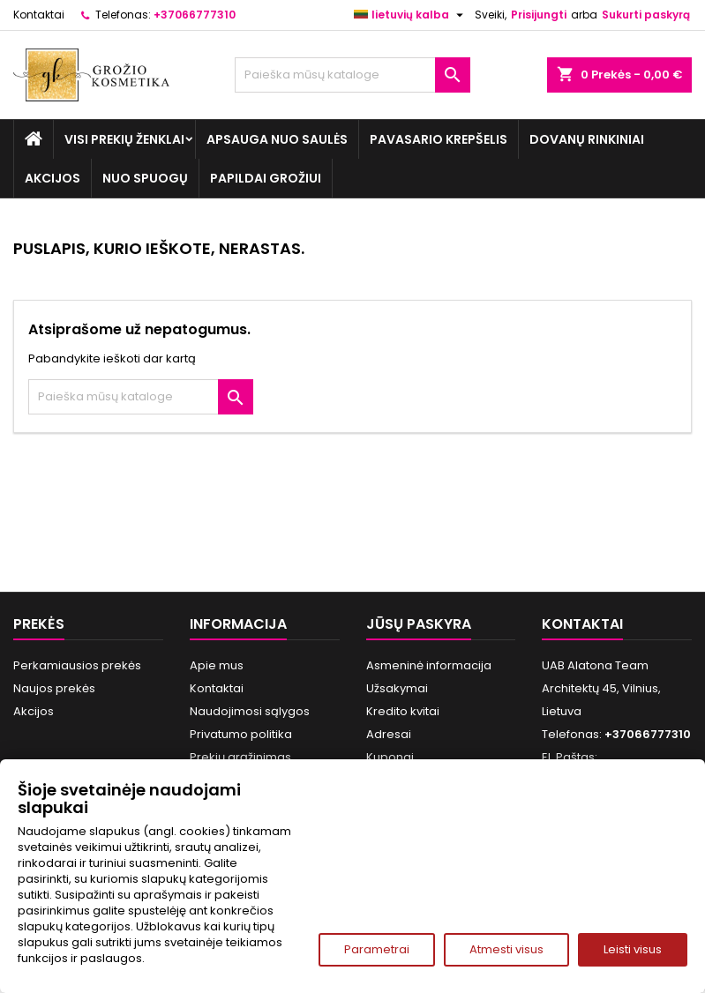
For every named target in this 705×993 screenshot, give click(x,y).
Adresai (388, 734)
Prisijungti (538, 14)
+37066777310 (195, 14)
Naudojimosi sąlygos (250, 711)
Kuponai (390, 757)
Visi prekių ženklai (124, 139)
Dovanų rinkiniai (586, 139)
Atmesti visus (506, 949)
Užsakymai (397, 688)
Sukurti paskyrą (646, 14)
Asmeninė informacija (428, 665)
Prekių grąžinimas (240, 757)
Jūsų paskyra (418, 624)
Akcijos (52, 178)
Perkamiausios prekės (77, 665)
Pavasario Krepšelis (438, 139)
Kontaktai (38, 14)
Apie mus (217, 665)
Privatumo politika (241, 734)
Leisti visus (633, 949)
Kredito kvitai (402, 711)
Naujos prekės (54, 688)
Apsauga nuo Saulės (277, 139)
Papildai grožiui (265, 178)
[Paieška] (352, 75)
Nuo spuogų (145, 178)
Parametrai (376, 949)
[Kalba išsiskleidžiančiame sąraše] (411, 15)
